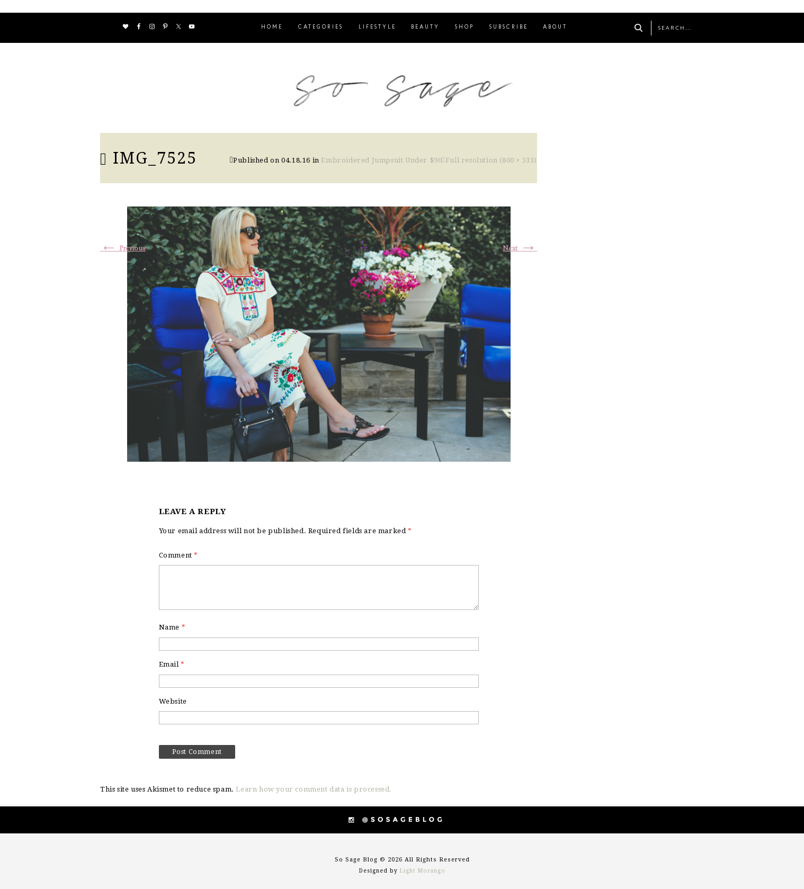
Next (520, 248)
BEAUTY (425, 27)
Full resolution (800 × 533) (491, 160)
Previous (123, 248)
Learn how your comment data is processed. (314, 789)
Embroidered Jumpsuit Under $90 (381, 160)
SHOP (464, 27)
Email (172, 664)
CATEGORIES (320, 27)
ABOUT (555, 27)
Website (173, 701)
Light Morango (422, 871)
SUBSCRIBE (508, 27)
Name (172, 627)
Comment (178, 555)
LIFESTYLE (377, 27)
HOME (272, 27)
